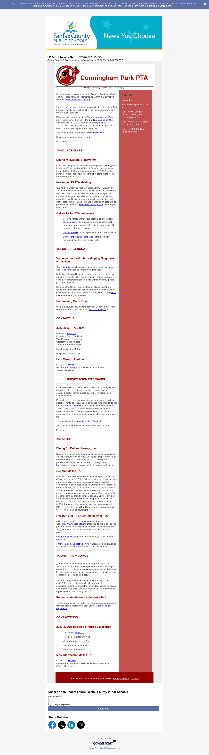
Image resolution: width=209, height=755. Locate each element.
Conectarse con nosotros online (73, 544)
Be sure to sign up (98, 309)
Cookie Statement (161, 5)
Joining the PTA (70, 232)
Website (72, 365)
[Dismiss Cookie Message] (205, 3)
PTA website (67, 267)
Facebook (124, 678)
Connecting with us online (75, 237)
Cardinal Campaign (98, 120)
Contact (135, 678)
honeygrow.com (64, 465)
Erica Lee (71, 333)
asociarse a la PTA (67, 536)
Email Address (55, 697)
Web (115, 678)
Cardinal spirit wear (94, 132)
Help (118, 748)
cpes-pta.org (69, 222)
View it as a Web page (117, 88)
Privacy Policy (94, 748)
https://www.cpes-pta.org (74, 524)
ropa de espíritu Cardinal (89, 421)
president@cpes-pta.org (78, 99)
